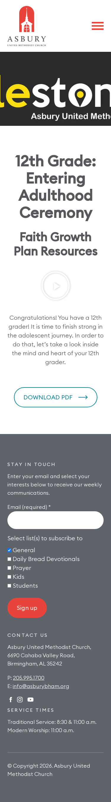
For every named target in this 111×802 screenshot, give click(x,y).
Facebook (10, 699)
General (24, 550)
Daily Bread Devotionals (46, 558)
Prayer (22, 567)
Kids (18, 576)
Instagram (20, 699)
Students (25, 585)
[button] (55, 285)
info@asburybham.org (41, 686)
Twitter (30, 699)
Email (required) (29, 507)
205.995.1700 (28, 677)
